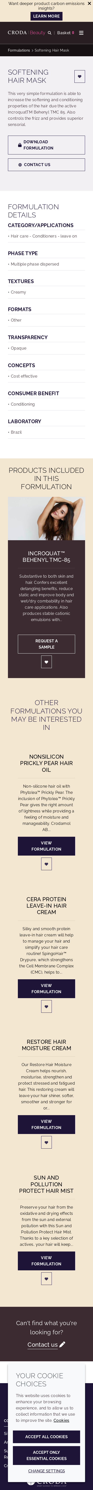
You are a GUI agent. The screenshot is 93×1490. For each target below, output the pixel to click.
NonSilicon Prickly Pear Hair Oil (46, 763)
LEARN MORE (46, 16)
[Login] (79, 76)
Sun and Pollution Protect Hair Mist (46, 1184)
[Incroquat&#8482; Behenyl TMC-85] (46, 518)
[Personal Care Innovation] (27, 33)
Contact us (34, 164)
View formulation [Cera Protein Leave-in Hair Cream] (46, 988)
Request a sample (46, 644)
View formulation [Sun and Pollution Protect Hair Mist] (46, 1260)
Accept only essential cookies (47, 1455)
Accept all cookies (46, 1436)
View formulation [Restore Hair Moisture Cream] (46, 1124)
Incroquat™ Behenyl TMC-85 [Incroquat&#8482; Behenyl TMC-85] (46, 556)
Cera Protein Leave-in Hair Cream (47, 906)
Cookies (61, 1420)
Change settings (46, 1471)
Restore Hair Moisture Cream (46, 1045)
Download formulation (36, 145)
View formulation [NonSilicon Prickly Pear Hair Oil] (46, 846)
